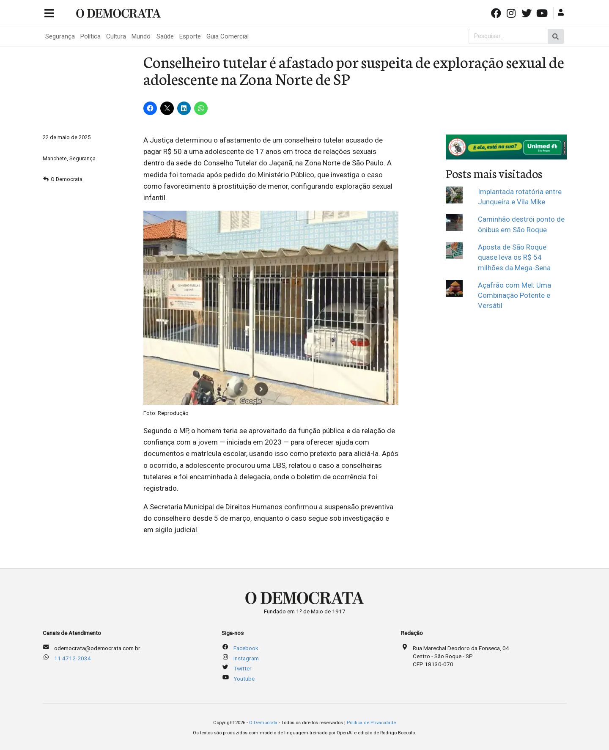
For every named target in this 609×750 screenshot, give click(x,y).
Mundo (141, 36)
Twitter (242, 668)
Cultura (116, 36)
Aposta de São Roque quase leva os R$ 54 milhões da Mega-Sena (514, 257)
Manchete (55, 158)
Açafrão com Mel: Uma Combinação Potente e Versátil (514, 295)
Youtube (244, 678)
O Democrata (66, 179)
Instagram (246, 658)
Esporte (190, 36)
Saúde (165, 36)
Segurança (60, 36)
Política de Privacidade (371, 722)
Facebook (245, 648)
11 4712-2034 (72, 658)
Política (90, 36)
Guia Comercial (227, 36)
